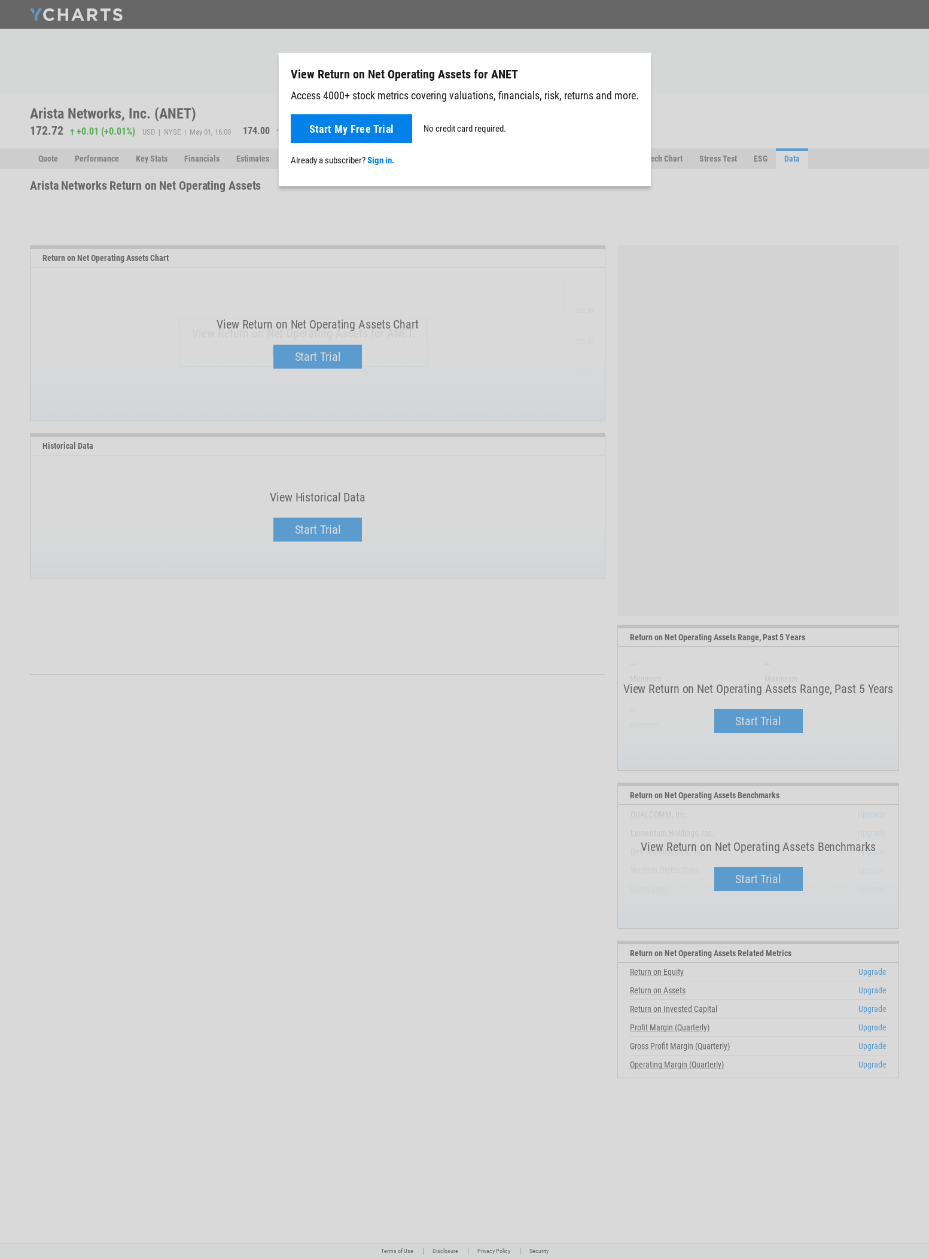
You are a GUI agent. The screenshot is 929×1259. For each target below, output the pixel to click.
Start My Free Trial (351, 129)
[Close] (637, 71)
